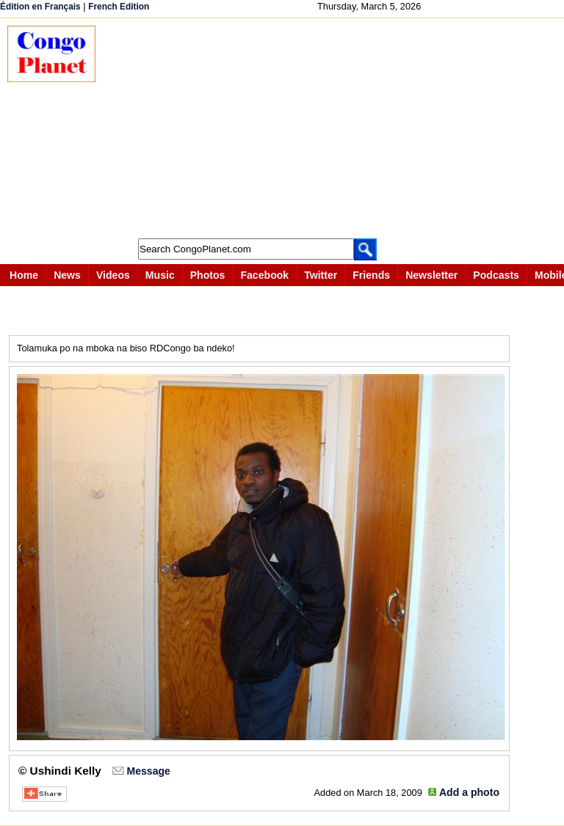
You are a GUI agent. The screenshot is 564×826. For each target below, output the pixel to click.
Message (148, 771)
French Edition (118, 6)
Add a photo (469, 792)
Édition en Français (40, 6)
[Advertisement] (337, 128)
